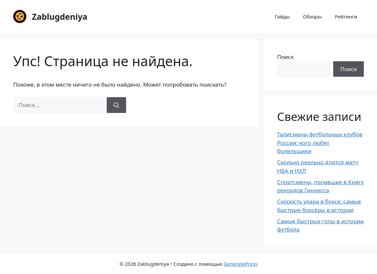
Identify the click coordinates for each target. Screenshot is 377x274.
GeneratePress (240, 263)
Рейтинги (346, 16)
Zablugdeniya (59, 16)
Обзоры (312, 16)
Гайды (282, 16)
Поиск (285, 57)
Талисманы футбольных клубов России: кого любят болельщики (320, 142)
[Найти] (116, 105)
